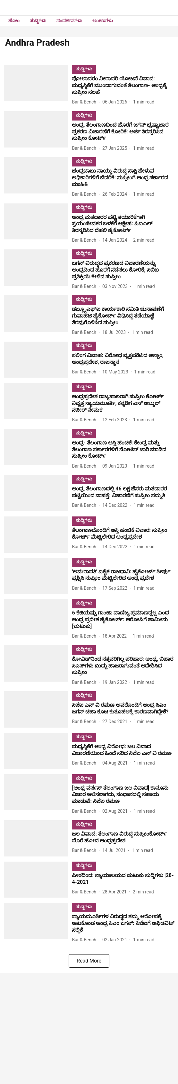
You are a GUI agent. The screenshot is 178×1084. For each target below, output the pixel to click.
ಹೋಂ (14, 20)
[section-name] (84, 69)
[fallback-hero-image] (38, 85)
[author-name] (85, 102)
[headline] (123, 85)
